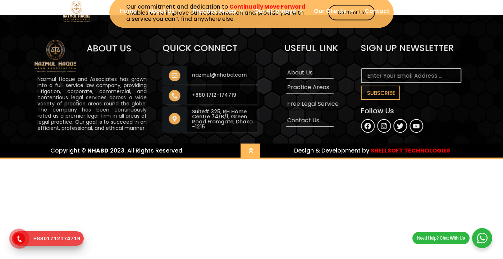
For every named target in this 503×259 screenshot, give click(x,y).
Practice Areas (218, 11)
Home (128, 11)
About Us (165, 11)
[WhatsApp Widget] (482, 238)
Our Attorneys (278, 11)
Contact (377, 11)
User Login (416, 11)
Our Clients (333, 11)
